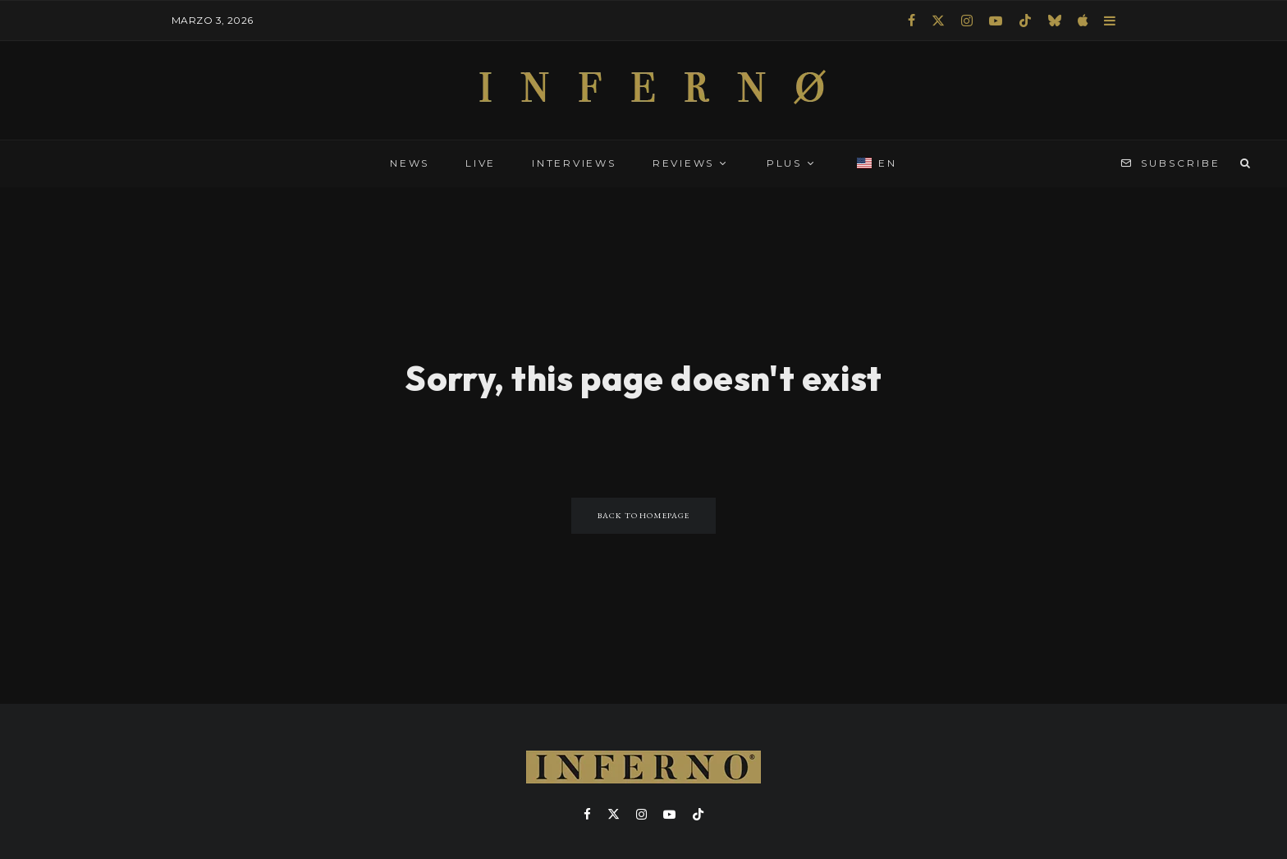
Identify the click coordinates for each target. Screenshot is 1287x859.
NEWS (409, 163)
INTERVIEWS (574, 163)
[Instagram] (967, 20)
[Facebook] (911, 20)
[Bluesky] (1054, 20)
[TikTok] (1025, 20)
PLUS (784, 163)
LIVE (480, 163)
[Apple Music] (1082, 20)
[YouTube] (995, 20)
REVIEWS (683, 163)
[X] (938, 20)
